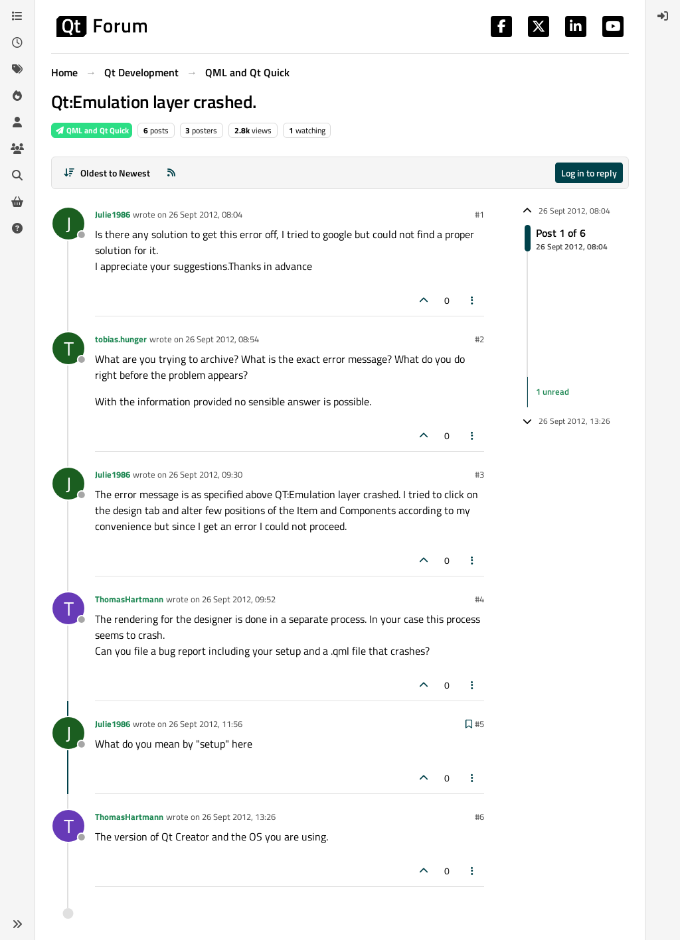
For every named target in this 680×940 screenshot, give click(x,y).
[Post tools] (473, 300)
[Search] (17, 175)
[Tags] (17, 69)
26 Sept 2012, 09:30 (205, 474)
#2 (479, 339)
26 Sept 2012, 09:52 (239, 599)
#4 (479, 599)
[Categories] (17, 16)
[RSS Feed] (171, 173)
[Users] (17, 122)
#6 (479, 816)
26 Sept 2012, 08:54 (222, 339)
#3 (479, 474)
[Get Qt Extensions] (17, 201)
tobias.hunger (121, 339)
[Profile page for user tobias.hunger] (68, 348)
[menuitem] (663, 16)
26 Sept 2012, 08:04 (205, 214)
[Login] (663, 16)
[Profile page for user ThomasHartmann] (68, 608)
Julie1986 (112, 214)
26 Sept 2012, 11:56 (205, 723)
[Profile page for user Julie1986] (68, 223)
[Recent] (17, 42)
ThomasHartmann (129, 599)
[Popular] (17, 95)
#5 (479, 723)
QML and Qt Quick (91, 130)
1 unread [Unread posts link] (552, 391)
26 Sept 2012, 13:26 (239, 816)
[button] (17, 924)
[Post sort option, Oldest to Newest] (106, 173)
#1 (479, 214)
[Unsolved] (17, 228)
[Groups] (17, 148)
